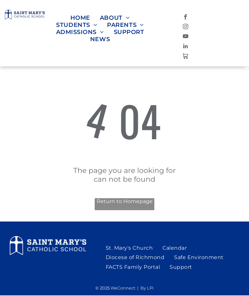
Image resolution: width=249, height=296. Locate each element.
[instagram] (186, 27)
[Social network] (186, 57)
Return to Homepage (125, 201)
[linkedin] (186, 47)
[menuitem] (80, 17)
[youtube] (186, 37)
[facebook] (186, 18)
